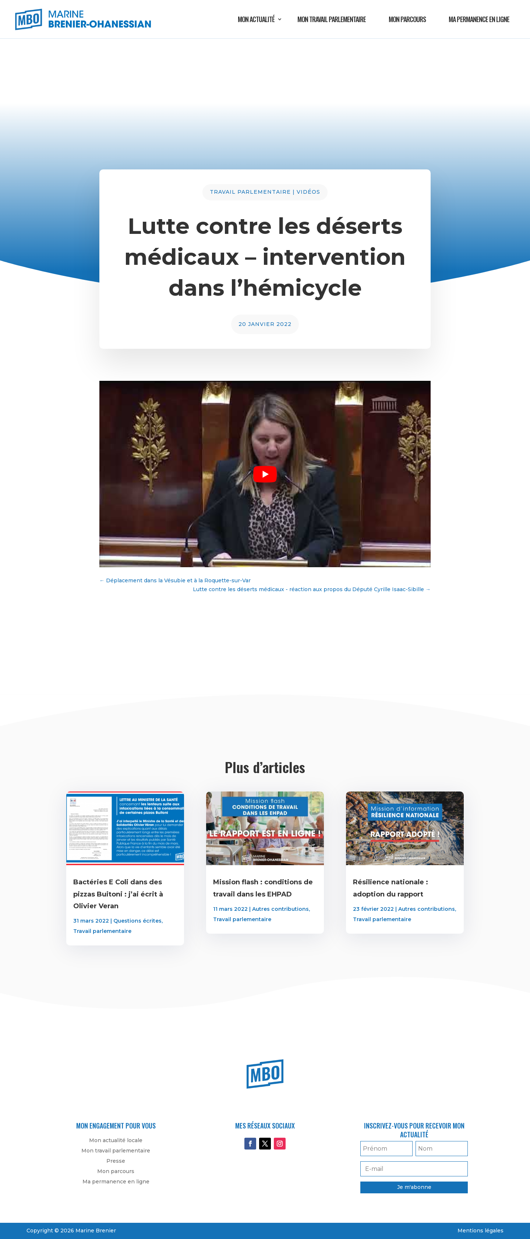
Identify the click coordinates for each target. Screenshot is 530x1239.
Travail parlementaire (250, 192)
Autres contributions (280, 909)
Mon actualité (256, 19)
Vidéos (308, 192)
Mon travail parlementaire (331, 19)
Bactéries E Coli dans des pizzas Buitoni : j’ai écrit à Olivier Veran (118, 894)
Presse (115, 1161)
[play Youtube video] (265, 474)
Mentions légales (480, 1230)
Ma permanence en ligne (479, 19)
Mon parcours (407, 19)
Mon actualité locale (115, 1140)
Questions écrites (137, 920)
